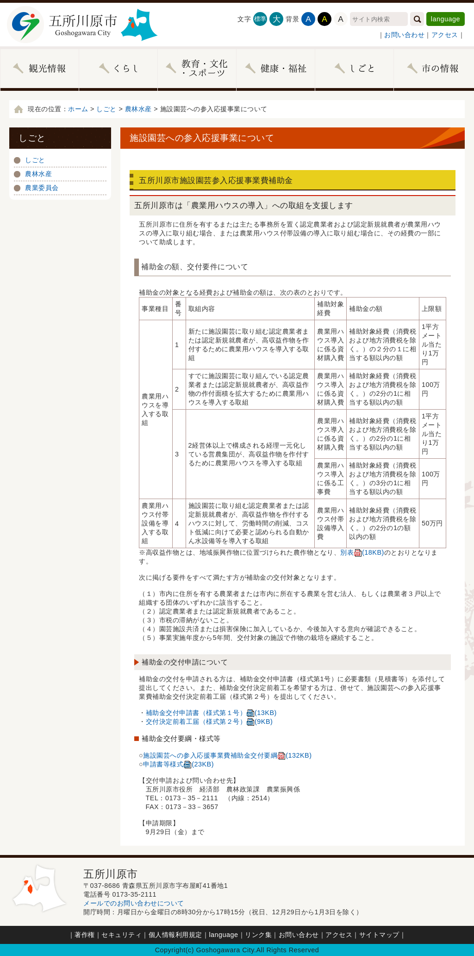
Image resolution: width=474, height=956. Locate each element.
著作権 (85, 934)
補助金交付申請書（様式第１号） (211, 712)
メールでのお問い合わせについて (133, 903)
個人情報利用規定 (175, 934)
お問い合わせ (404, 34)
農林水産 (138, 109)
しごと (106, 109)
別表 (362, 552)
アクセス (444, 34)
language (445, 19)
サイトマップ (379, 934)
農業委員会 (42, 187)
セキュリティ (121, 934)
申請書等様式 (178, 764)
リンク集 (258, 934)
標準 (260, 18)
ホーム (78, 109)
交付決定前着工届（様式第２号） (209, 721)
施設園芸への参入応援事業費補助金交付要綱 (227, 755)
